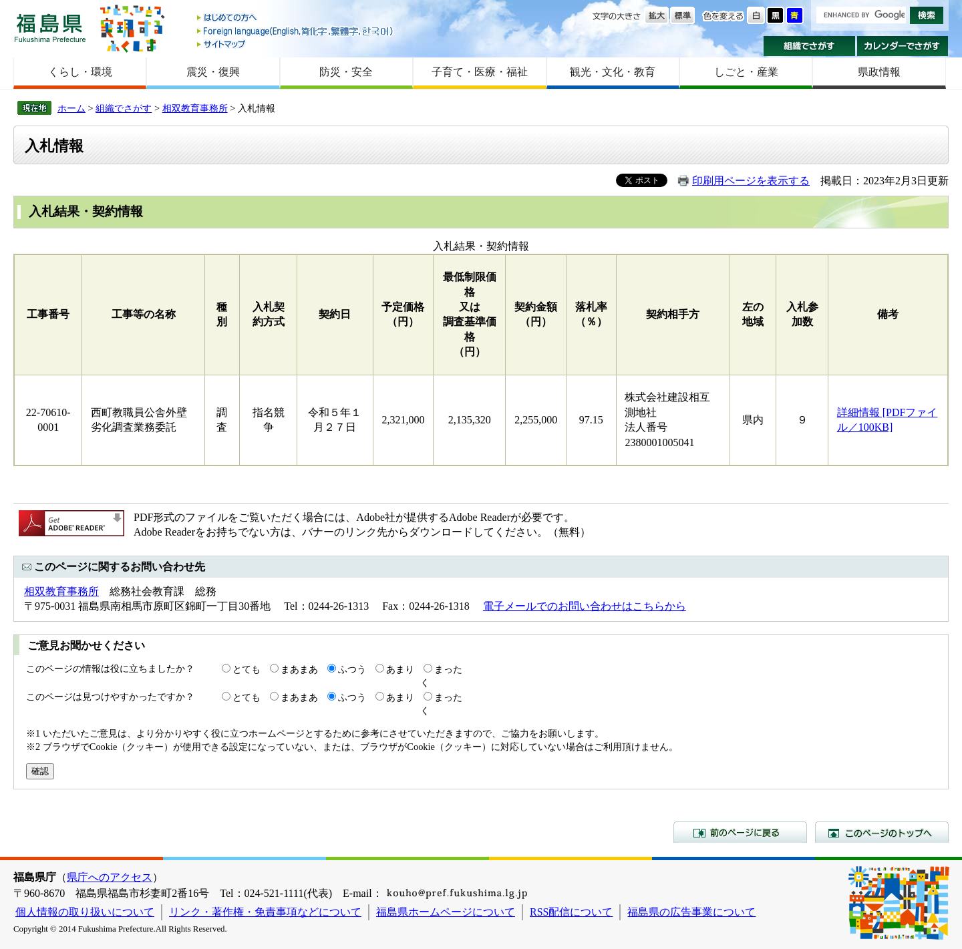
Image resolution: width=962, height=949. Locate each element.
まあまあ (299, 669)
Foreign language (296, 31)
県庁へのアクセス (109, 877)
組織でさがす (809, 46)
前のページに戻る (740, 832)
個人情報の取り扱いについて (84, 912)
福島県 (50, 27)
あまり (400, 669)
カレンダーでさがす (903, 46)
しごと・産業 (746, 71)
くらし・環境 (80, 71)
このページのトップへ (882, 832)
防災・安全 (346, 71)
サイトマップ (296, 43)
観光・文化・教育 (612, 71)
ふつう (352, 669)
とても (246, 669)
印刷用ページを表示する (751, 180)
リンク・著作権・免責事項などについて (265, 912)
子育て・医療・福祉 (480, 71)
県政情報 (879, 71)
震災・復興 (213, 71)
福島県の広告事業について (691, 912)
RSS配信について (571, 912)
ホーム (71, 108)
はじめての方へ (296, 18)
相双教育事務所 (195, 108)
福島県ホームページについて (445, 912)
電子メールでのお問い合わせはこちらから (584, 606)
